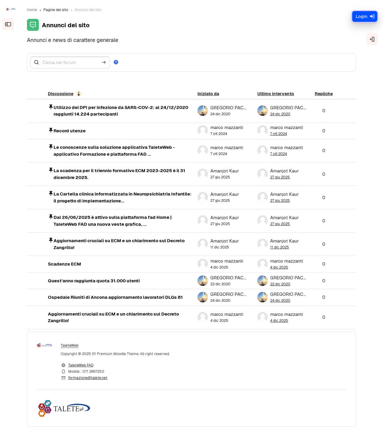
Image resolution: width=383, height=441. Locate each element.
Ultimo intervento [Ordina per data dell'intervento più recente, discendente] (275, 93)
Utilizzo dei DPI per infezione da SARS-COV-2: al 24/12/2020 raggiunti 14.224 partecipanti (121, 110)
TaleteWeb (69, 345)
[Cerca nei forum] (70, 62)
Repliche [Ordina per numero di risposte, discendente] (324, 93)
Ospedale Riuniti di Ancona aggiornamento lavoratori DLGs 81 (115, 297)
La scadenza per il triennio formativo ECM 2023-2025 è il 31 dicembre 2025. (119, 174)
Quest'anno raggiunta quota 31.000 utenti (94, 281)
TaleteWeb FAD (80, 365)
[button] (117, 62)
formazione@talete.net (87, 377)
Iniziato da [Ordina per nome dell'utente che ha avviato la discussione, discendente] (208, 93)
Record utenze (70, 131)
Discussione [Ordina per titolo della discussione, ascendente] (60, 93)
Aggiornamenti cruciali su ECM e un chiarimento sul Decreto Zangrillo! (119, 244)
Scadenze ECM (64, 264)
